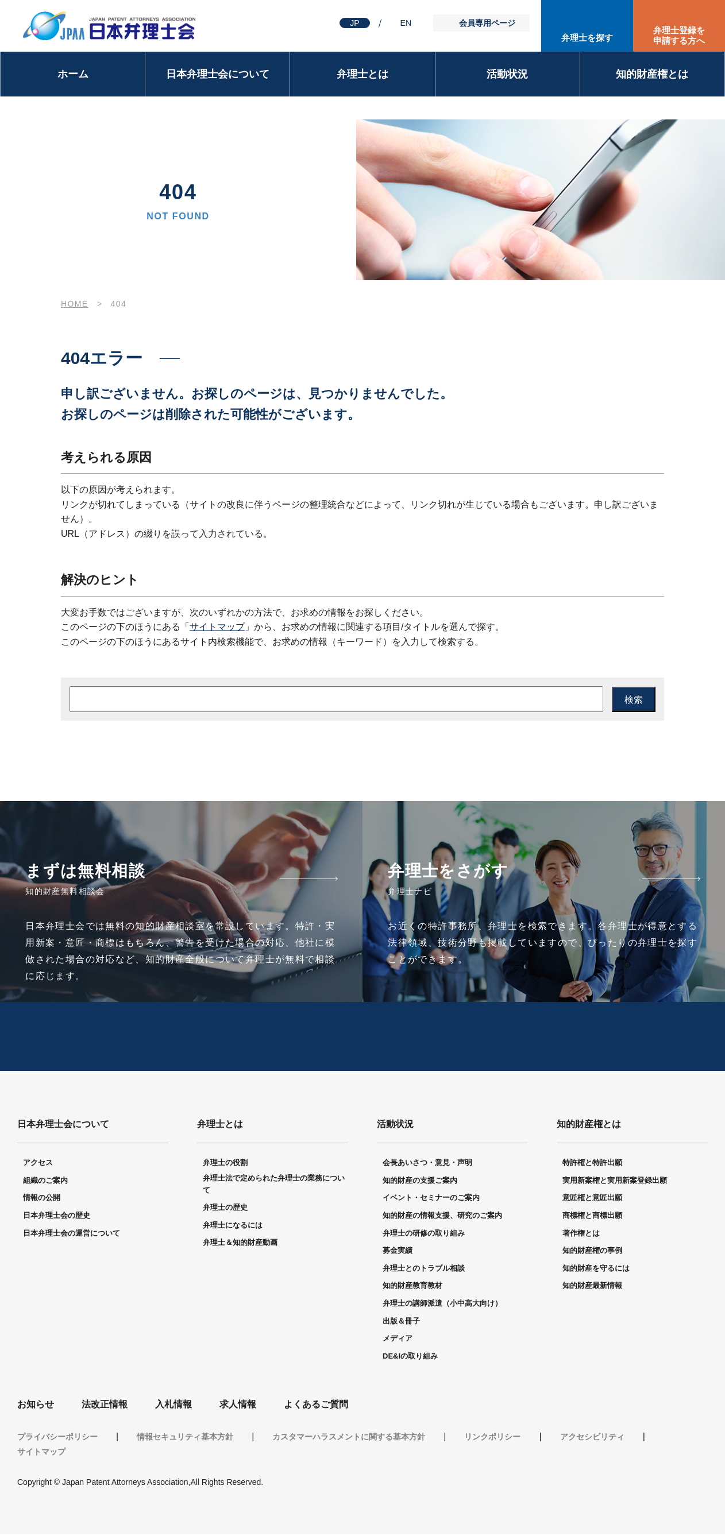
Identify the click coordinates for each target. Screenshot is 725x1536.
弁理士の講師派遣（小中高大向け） (442, 1305)
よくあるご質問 (316, 1406)
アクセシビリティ (592, 1438)
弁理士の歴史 (225, 1209)
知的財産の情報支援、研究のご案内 (442, 1217)
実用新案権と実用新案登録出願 (614, 1182)
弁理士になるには (233, 1226)
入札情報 (173, 1406)
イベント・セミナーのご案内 (431, 1199)
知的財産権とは (652, 74)
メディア (397, 1340)
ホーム (72, 74)
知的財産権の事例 (592, 1252)
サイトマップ (217, 627)
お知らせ (35, 1406)
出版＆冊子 (401, 1322)
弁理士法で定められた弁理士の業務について (274, 1185)
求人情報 (237, 1406)
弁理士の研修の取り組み (424, 1234)
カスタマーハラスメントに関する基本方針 (348, 1438)
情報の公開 (41, 1199)
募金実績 (397, 1252)
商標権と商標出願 (592, 1217)
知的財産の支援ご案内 (420, 1182)
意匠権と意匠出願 (592, 1199)
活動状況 (507, 74)
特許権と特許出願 (592, 1164)
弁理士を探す (587, 37)
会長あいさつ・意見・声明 (427, 1164)
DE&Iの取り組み (410, 1357)
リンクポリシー (492, 1438)
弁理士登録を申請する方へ (679, 35)
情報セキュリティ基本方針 (185, 1438)
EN (405, 23)
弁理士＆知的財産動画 (240, 1244)
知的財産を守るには (596, 1270)
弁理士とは (362, 74)
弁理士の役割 (225, 1164)
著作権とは (581, 1234)
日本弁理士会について (217, 74)
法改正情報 (105, 1406)
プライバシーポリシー (57, 1438)
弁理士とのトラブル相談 (424, 1270)
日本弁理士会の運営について (71, 1234)
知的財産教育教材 (412, 1287)
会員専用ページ (487, 23)
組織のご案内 (45, 1182)
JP (354, 23)
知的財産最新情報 (592, 1287)
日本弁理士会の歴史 (56, 1217)
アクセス (38, 1164)
